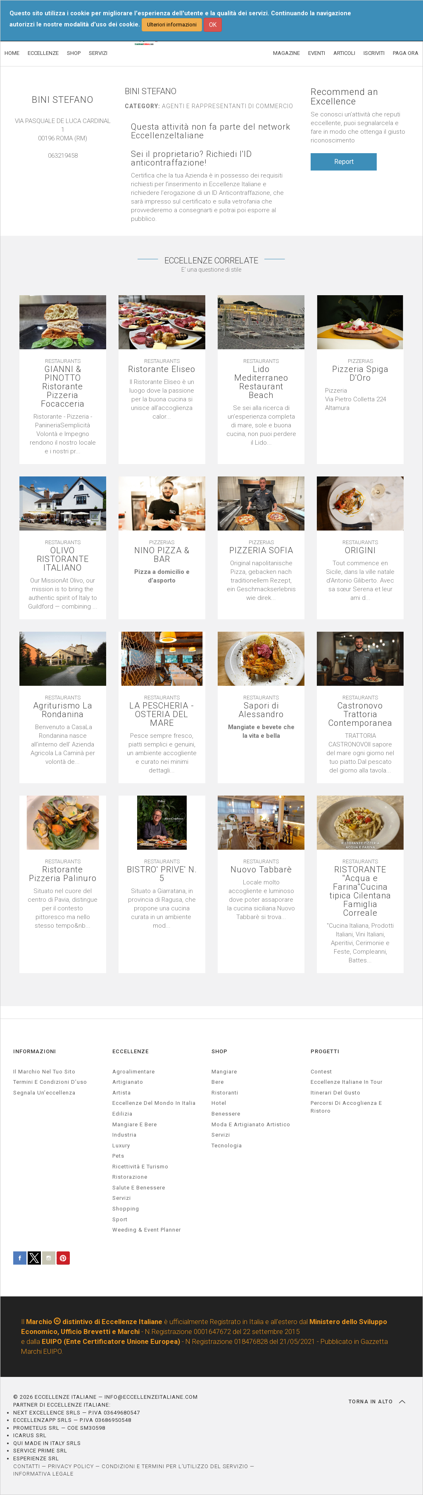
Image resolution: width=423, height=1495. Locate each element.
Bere (218, 1082)
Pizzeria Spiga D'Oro (360, 373)
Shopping (125, 1209)
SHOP (74, 53)
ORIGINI (360, 550)
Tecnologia (227, 1145)
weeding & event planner (146, 1230)
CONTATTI (26, 1466)
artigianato (127, 1082)
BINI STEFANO (62, 99)
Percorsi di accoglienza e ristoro (346, 1107)
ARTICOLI (344, 53)
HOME (12, 53)
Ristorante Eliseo (161, 369)
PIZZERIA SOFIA (261, 550)
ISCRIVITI (374, 53)
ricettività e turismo (140, 1166)
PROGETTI (325, 1051)
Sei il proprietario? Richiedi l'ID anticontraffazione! (191, 158)
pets (118, 1156)
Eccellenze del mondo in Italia (154, 1103)
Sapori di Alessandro (261, 710)
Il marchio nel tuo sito (44, 1072)
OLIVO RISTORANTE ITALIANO (63, 559)
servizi (121, 1198)
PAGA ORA (405, 53)
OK (212, 24)
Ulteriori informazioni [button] (172, 24)
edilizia (122, 1114)
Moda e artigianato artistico (251, 1124)
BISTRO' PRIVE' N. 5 (162, 874)
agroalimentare (133, 1072)
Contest (321, 1072)
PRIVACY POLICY (71, 1466)
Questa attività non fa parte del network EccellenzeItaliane (210, 131)
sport (120, 1219)
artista (121, 1093)
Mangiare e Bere (134, 1124)
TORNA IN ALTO (377, 1402)
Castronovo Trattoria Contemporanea (360, 714)
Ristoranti (225, 1093)
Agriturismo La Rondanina (63, 710)
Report (344, 162)
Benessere (226, 1114)
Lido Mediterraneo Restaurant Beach (261, 382)
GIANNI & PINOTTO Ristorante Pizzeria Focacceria (63, 386)
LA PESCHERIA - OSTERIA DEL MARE (161, 714)
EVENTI (316, 53)
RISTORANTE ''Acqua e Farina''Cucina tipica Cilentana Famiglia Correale (360, 891)
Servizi (221, 1135)
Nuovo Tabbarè (261, 869)
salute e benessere (138, 1188)
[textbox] (360, 399)
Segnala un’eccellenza (44, 1093)
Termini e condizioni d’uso (50, 1082)
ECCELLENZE (43, 53)
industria (124, 1135)
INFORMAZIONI (34, 1051)
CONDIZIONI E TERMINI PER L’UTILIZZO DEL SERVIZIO (175, 1466)
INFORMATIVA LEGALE (43, 1474)
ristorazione (129, 1177)
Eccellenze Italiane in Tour (347, 1082)
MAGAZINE (286, 53)
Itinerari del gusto (336, 1093)
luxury (121, 1145)
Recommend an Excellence (344, 96)
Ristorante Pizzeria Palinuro (63, 874)
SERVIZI (98, 53)
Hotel (219, 1103)
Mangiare (224, 1072)
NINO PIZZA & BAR (162, 555)
